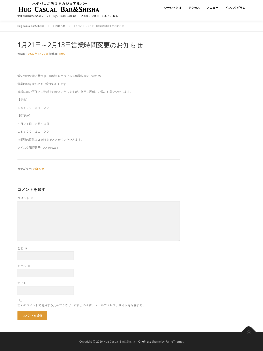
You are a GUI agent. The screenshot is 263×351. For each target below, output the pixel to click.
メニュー (212, 7)
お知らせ (38, 168)
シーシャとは (172, 7)
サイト (22, 283)
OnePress (144, 341)
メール (23, 265)
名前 (22, 248)
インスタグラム (235, 7)
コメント (25, 198)
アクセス (194, 7)
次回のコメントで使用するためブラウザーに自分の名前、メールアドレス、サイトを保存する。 (81, 305)
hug (62, 53)
